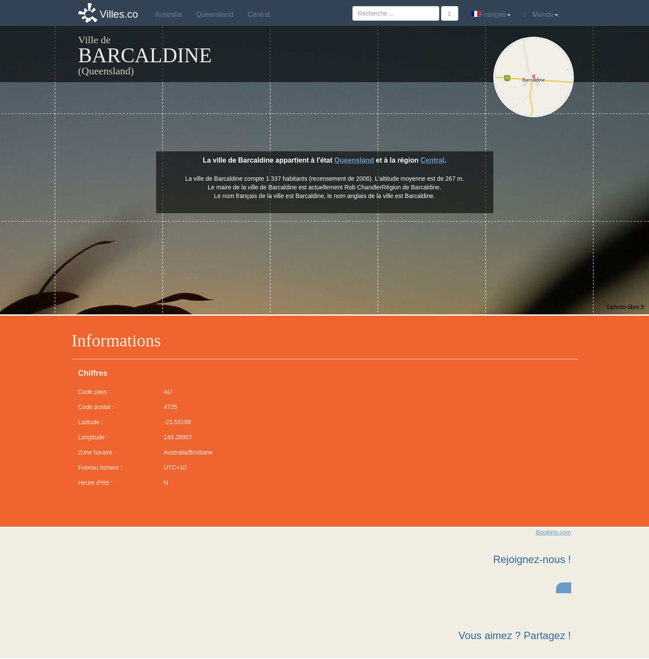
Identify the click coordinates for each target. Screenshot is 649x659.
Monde (541, 15)
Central (432, 160)
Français (491, 14)
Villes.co (119, 14)
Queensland (354, 160)
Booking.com (553, 532)
